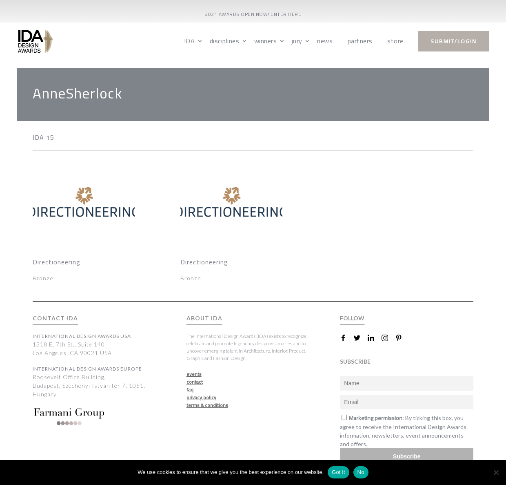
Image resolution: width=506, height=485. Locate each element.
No (360, 472)
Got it (338, 472)
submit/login (454, 41)
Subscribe (407, 456)
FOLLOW (352, 318)
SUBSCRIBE (355, 361)
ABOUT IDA (204, 318)
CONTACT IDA (55, 318)
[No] (496, 472)
